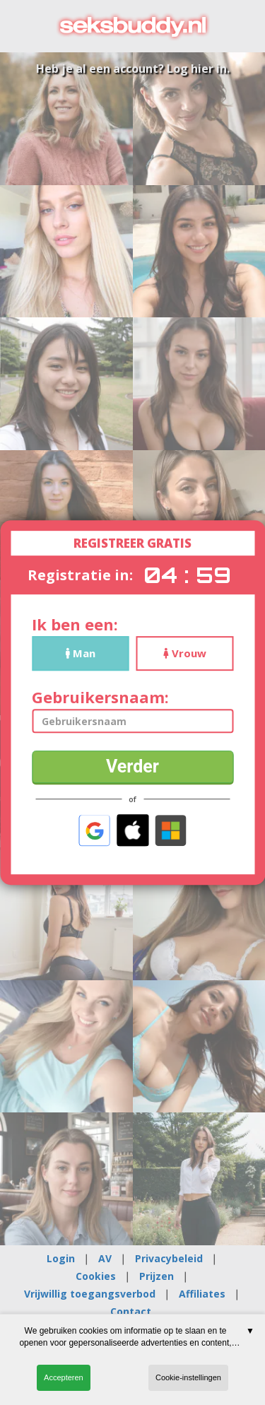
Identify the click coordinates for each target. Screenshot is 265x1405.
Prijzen (156, 1276)
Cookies (96, 1276)
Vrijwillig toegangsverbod (89, 1293)
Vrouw (184, 653)
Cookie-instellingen (188, 1377)
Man (80, 653)
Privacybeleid (169, 1258)
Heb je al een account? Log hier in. (133, 68)
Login (61, 1258)
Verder (132, 766)
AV (105, 1258)
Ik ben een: (75, 624)
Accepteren (63, 1377)
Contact (130, 1311)
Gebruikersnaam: (100, 697)
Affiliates (202, 1293)
